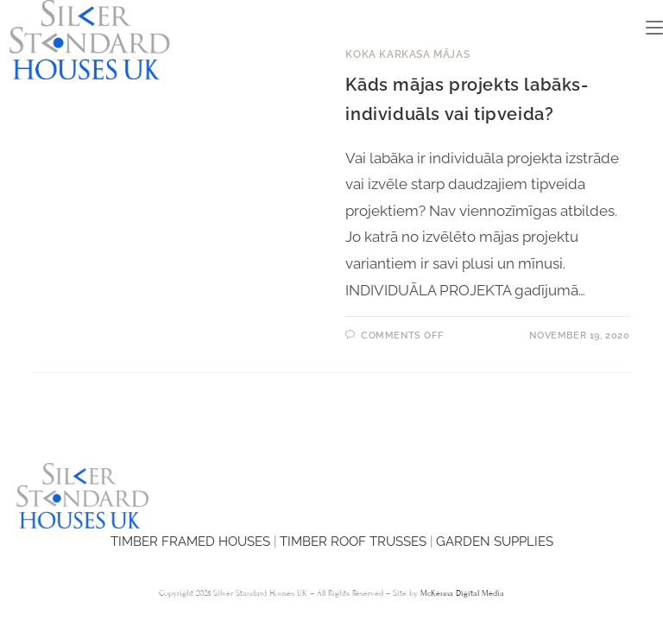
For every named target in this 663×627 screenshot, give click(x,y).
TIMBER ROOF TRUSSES (353, 541)
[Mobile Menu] (654, 27)
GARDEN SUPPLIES (494, 541)
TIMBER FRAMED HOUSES (190, 541)
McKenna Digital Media (462, 593)
